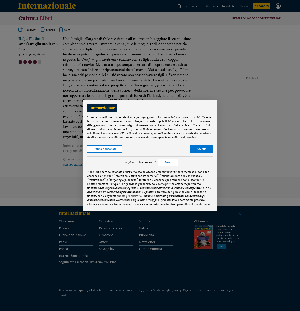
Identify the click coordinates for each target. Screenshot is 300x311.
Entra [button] (168, 162)
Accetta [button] (201, 149)
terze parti (165, 184)
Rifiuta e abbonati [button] (105, 149)
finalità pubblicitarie (129, 196)
